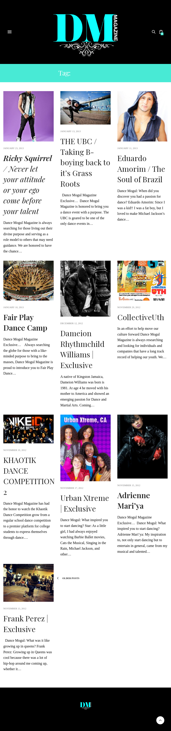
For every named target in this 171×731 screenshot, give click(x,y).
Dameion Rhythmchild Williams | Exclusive (82, 349)
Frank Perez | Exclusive (25, 623)
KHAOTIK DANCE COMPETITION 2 (29, 476)
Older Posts (68, 578)
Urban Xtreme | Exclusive (84, 503)
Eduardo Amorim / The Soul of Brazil (141, 168)
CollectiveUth (140, 317)
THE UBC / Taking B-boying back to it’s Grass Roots (85, 162)
